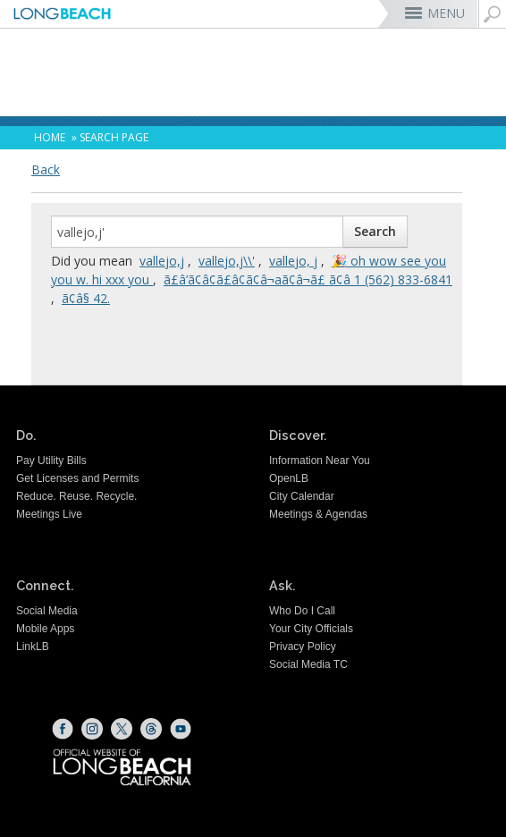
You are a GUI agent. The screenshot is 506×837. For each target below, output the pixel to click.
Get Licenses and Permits (77, 478)
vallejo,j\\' (226, 260)
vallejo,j (161, 260)
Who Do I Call (302, 610)
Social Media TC (308, 664)
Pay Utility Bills (51, 460)
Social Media (47, 610)
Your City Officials (311, 628)
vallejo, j (293, 260)
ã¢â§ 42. (86, 298)
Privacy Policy (302, 646)
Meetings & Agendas (318, 514)
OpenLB (288, 478)
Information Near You (319, 460)
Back (45, 169)
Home (49, 137)
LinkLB (32, 646)
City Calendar (301, 496)
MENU (446, 12)
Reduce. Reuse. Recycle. (76, 496)
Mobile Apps (45, 628)
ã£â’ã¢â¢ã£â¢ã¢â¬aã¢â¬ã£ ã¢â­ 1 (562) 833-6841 (308, 279)
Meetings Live (49, 514)
